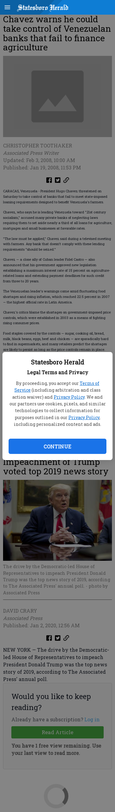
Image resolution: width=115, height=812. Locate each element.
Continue (57, 446)
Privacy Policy (69, 397)
